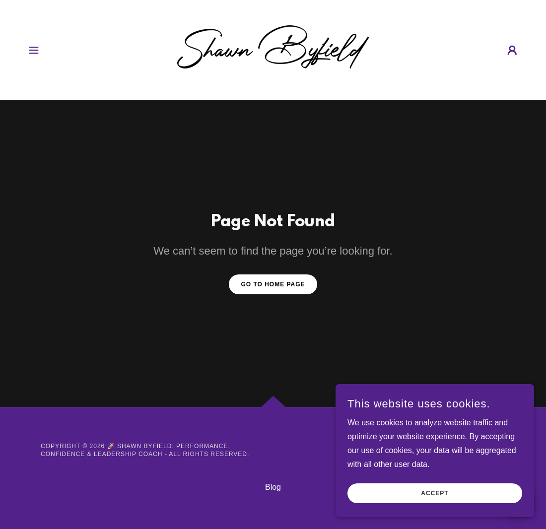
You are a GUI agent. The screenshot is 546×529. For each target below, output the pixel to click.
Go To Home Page (273, 284)
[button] (34, 50)
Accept (434, 493)
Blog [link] (273, 487)
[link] (273, 49)
